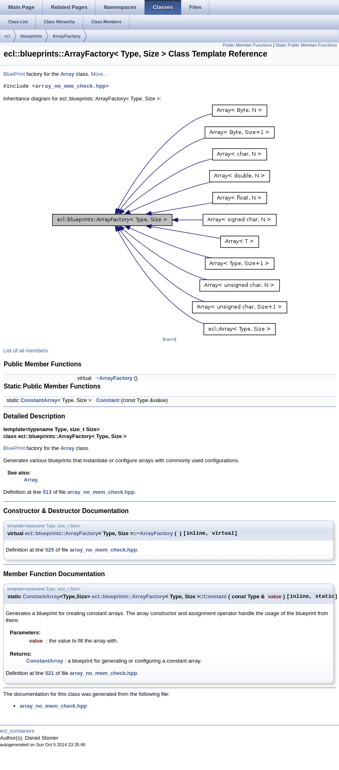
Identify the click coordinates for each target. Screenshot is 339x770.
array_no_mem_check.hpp (70, 86)
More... (99, 74)
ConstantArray (38, 400)
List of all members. (26, 351)
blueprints (31, 36)
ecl (7, 36)
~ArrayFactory (114, 378)
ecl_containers (17, 731)
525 (49, 550)
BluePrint (14, 74)
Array (67, 74)
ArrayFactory (66, 36)
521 (49, 673)
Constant (107, 400)
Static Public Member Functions (306, 45)
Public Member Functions (247, 45)
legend (169, 339)
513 (47, 492)
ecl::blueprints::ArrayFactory (61, 533)
